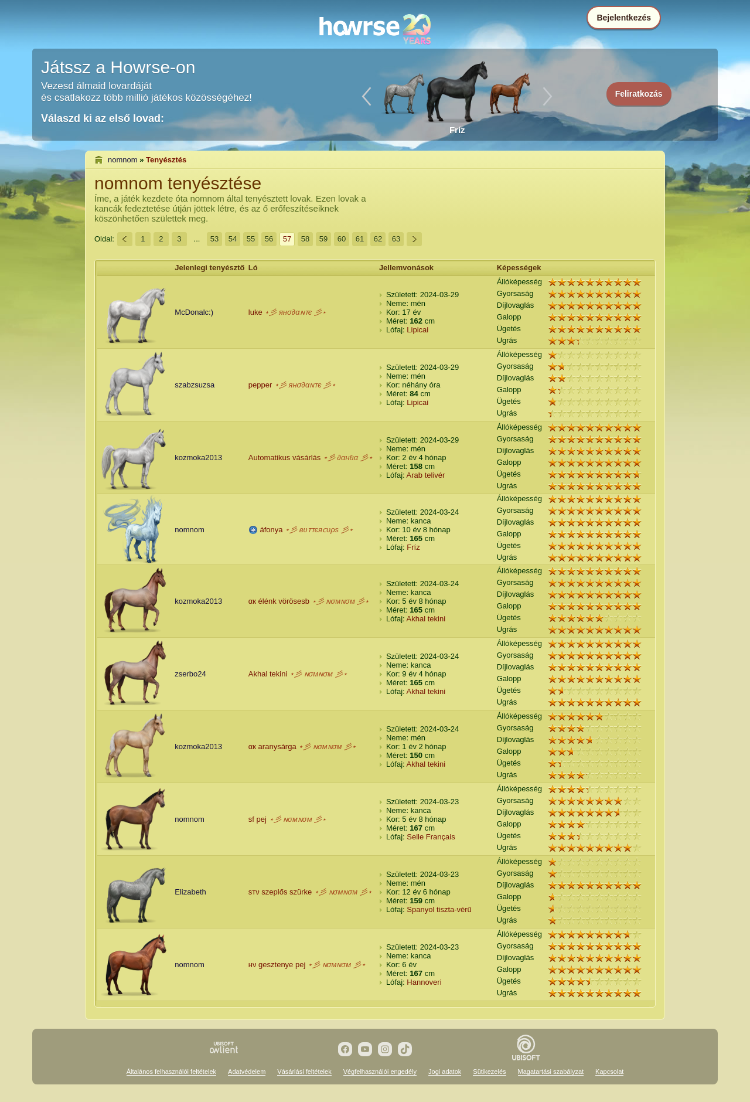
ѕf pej (257, 819)
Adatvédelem (246, 1071)
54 (233, 238)
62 (378, 238)
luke (255, 312)
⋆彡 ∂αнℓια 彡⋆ (348, 457)
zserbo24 (190, 673)
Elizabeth (190, 891)
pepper (260, 384)
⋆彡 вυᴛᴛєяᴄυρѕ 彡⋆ (319, 529)
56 (269, 238)
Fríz (413, 547)
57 (287, 238)
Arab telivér (426, 475)
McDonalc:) (194, 312)
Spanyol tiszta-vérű (439, 909)
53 (214, 238)
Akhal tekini (426, 618)
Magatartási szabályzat (551, 1071)
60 (342, 238)
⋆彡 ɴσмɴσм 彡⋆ (341, 601)
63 (396, 238)
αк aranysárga (272, 746)
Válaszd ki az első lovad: (102, 118)
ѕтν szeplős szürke (280, 891)
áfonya (271, 529)
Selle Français (431, 836)
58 (305, 238)
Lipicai (417, 329)
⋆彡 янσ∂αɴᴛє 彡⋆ (295, 312)
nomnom (123, 159)
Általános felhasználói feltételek (171, 1071)
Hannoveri (424, 982)
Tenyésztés (166, 159)
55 (251, 238)
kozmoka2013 (198, 457)
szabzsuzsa (194, 384)
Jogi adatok (444, 1071)
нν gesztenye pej (277, 964)
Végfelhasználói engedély (380, 1071)
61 (360, 238)
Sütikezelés (489, 1071)
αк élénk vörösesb (278, 601)
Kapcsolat (609, 1071)
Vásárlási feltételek (304, 1071)
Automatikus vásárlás (284, 457)
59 (323, 238)
